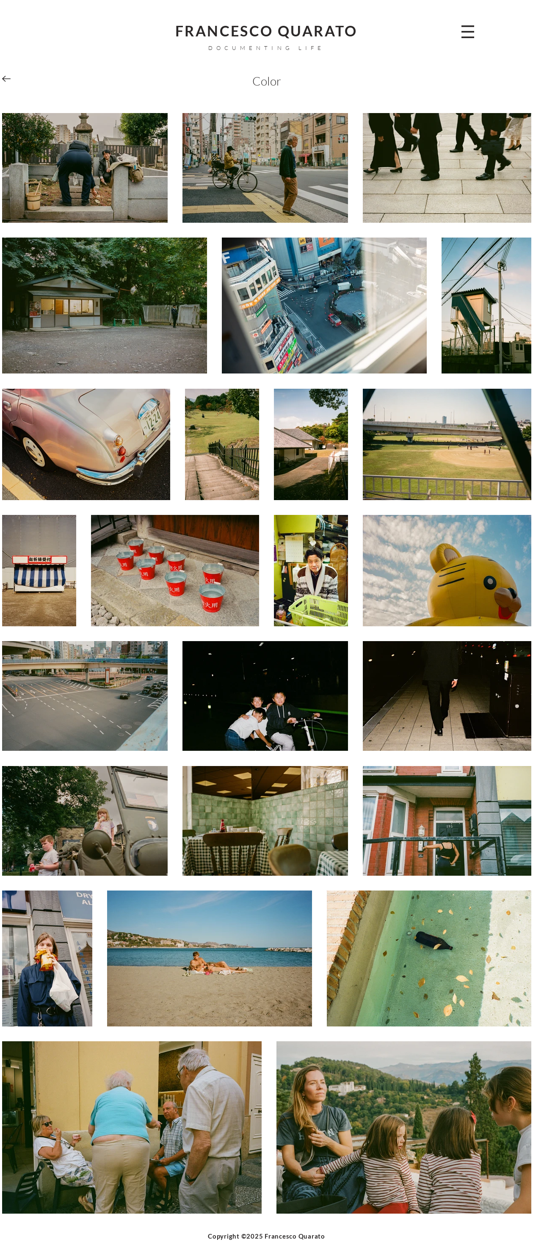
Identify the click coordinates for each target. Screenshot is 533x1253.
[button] (467, 31)
